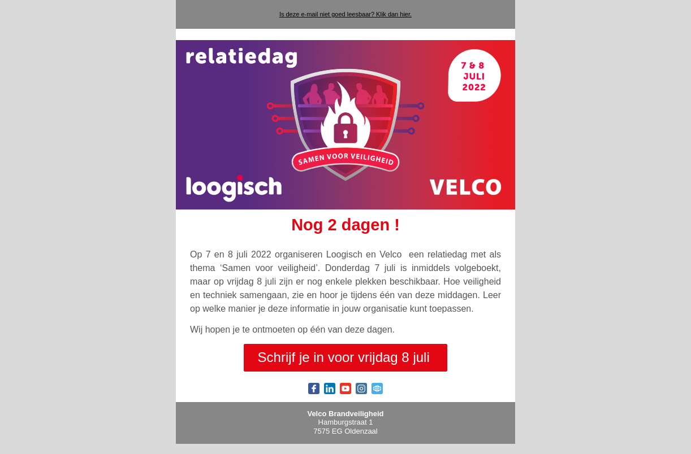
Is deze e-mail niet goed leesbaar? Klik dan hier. (345, 14)
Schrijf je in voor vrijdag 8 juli (346, 357)
